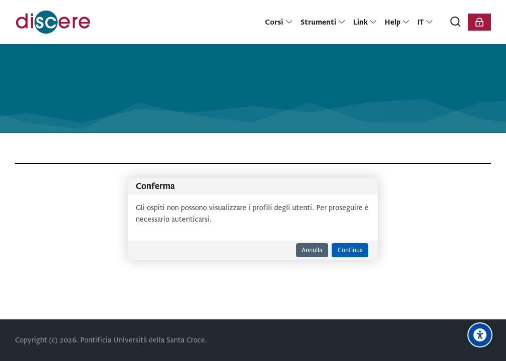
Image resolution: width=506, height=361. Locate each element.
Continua (350, 250)
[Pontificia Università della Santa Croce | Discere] (53, 22)
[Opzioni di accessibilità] (479, 334)
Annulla (312, 250)
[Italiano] (425, 22)
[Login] (479, 22)
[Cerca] (455, 22)
